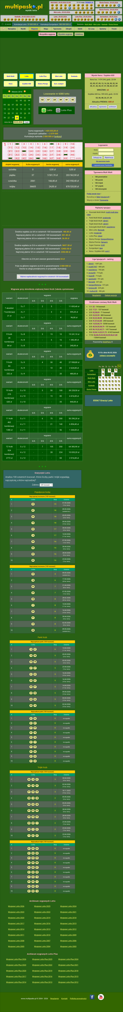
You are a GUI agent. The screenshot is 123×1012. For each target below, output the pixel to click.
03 (25, 100)
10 (25, 105)
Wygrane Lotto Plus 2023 (16, 965)
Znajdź (26, 122)
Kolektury (79, 34)
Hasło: (103, 153)
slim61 (105, 221)
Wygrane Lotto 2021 (68, 912)
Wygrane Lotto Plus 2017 (16, 976)
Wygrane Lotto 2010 (42, 935)
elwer (100, 236)
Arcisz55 (91, 273)
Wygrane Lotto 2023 (16, 912)
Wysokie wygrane (65, 34)
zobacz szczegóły (107, 355)
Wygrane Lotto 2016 (42, 923)
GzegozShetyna (107, 239)
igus (101, 248)
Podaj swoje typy (93, 194)
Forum (114, 29)
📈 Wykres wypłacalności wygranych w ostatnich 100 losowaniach (43, 277)
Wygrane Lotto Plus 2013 (42, 982)
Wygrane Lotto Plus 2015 (68, 976)
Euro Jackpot (59, 84)
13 (9, 109)
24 (25, 113)
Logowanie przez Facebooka (103, 165)
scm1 (107, 251)
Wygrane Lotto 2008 (16, 941)
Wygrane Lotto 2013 (42, 929)
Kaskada (104, 24)
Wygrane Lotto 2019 (42, 918)
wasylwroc (110, 227)
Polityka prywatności (78, 998)
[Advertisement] (61, 54)
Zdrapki (69, 29)
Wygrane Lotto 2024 (68, 906)
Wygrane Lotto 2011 (16, 935)
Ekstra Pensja (113, 24)
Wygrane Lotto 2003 (68, 946)
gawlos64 (92, 279)
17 (25, 109)
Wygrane (34, 29)
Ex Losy (91, 29)
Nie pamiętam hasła (103, 161)
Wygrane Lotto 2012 (68, 929)
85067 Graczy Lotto (103, 400)
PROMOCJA (89, 2)
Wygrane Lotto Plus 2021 (68, 965)
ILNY (103, 245)
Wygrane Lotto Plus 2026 (16, 959)
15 (17, 109)
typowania (103, 107)
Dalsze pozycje (111, 295)
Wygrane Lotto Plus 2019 (42, 971)
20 (9, 113)
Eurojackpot (91, 374)
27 (9, 118)
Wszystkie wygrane (47, 34)
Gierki (80, 29)
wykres (58, 136)
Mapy (46, 29)
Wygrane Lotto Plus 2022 (42, 965)
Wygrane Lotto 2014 (16, 929)
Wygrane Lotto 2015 (68, 923)
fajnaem (104, 242)
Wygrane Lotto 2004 (42, 946)
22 (17, 113)
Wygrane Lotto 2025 (42, 906)
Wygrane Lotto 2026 (16, 906)
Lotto (91, 370)
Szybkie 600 (26, 84)
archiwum (112, 107)
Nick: (104, 150)
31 (25, 118)
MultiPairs (107, 342)
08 (17, 105)
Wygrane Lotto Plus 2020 (16, 971)
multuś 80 (93, 291)
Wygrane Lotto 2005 (16, 946)
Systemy (103, 29)
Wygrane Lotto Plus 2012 (68, 982)
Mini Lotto (96, 24)
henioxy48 (92, 288)
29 (17, 118)
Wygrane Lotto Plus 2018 (68, 971)
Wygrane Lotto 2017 (16, 923)
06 (9, 105)
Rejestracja (109, 157)
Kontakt (64, 998)
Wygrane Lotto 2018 (68, 918)
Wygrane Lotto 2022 (42, 912)
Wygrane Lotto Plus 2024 (68, 959)
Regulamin (96, 295)
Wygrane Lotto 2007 (42, 941)
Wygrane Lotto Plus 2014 (16, 982)
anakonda (107, 218)
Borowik (101, 230)
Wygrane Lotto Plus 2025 (42, 959)
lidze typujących (103, 197)
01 (17, 100)
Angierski (98, 233)
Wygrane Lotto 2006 (68, 941)
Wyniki (23, 29)
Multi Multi (88, 24)
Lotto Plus (43, 76)
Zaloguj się (97, 157)
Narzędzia (12, 29)
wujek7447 (92, 267)
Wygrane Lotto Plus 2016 (42, 976)
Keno (10, 84)
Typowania (57, 29)
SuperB (91, 276)
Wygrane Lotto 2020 (16, 918)
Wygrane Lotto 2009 (68, 935)
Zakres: (42, 484)
